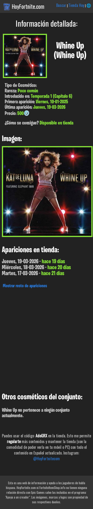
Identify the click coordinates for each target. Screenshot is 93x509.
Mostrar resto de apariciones (25, 286)
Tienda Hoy (76, 5)
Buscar (61, 5)
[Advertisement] (46, 339)
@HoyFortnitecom (46, 458)
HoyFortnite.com (28, 6)
